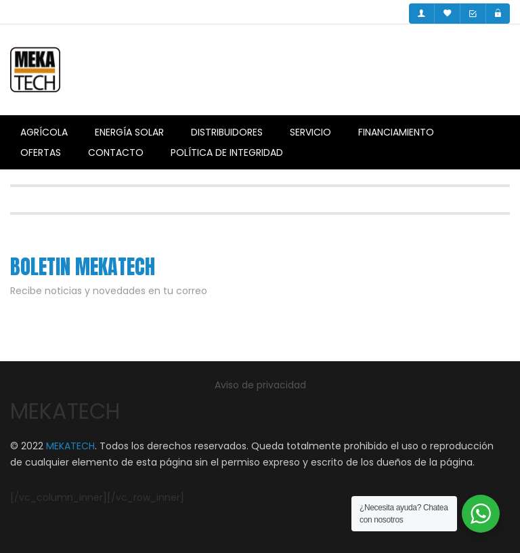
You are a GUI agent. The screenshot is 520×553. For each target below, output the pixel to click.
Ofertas (40, 152)
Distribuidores (227, 132)
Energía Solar (129, 132)
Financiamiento (396, 132)
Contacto (116, 152)
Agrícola (44, 132)
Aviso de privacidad (260, 385)
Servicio (310, 132)
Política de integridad (227, 152)
